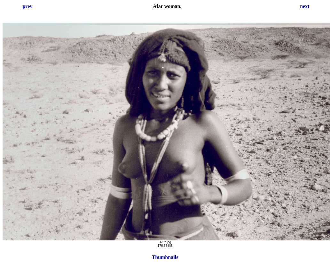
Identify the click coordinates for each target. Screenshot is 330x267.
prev (27, 6)
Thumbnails (165, 257)
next (304, 6)
